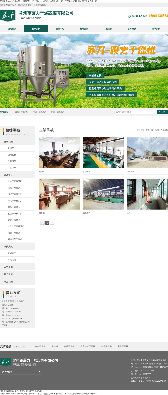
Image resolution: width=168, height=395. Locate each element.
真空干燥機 (40, 346)
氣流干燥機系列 (15, 213)
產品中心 (60, 29)
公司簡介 (12, 148)
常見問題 (12, 259)
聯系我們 (156, 29)
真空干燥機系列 (21, 112)
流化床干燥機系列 (16, 226)
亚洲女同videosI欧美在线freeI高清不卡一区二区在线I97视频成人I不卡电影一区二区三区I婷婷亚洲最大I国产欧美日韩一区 (48, 1)
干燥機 (55, 346)
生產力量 (12, 167)
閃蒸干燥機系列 (15, 207)
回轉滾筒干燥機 (15, 239)
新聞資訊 (84, 29)
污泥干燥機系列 (57, 112)
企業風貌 (12, 161)
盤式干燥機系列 (15, 220)
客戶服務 (132, 29)
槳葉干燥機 (123, 346)
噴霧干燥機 (69, 346)
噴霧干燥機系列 (39, 112)
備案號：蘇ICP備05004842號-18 (152, 381)
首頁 (148, 130)
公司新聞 (12, 253)
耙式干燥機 (106, 346)
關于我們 (36, 29)
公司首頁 (12, 29)
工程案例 (108, 29)
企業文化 (12, 155)
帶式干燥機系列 (15, 201)
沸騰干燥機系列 (15, 233)
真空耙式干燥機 (88, 346)
